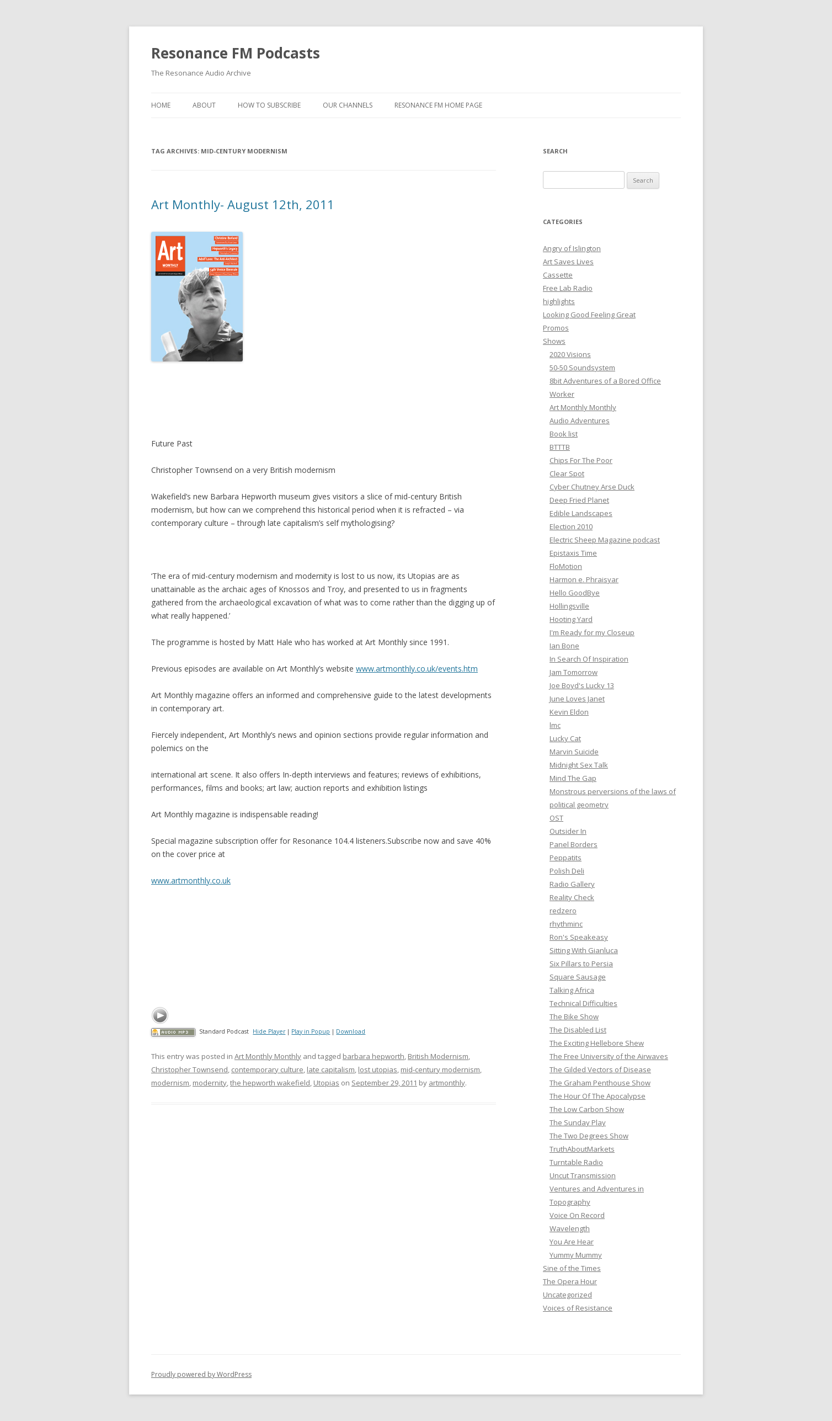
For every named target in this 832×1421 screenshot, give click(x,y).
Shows (554, 341)
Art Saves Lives (568, 262)
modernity (210, 1083)
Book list (564, 434)
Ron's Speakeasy (579, 937)
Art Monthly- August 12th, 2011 (242, 204)
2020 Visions (570, 354)
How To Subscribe (269, 105)
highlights (559, 301)
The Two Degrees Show (589, 1136)
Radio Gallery (572, 884)
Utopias (326, 1083)
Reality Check (572, 897)
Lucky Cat (565, 738)
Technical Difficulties (583, 1003)
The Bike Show (574, 1016)
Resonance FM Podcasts (235, 53)
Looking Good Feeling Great (589, 315)
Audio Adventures (580, 420)
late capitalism (331, 1069)
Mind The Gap (573, 778)
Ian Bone (564, 646)
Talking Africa (572, 990)
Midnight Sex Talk (579, 765)
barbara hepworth (373, 1056)
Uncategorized (567, 1295)
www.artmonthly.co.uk (191, 880)
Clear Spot (567, 473)
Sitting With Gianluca (584, 950)
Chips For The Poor (581, 460)
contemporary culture (267, 1069)
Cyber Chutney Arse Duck (592, 487)
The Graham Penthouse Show (600, 1083)
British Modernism (438, 1056)
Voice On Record (577, 1215)
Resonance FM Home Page (438, 105)
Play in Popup (310, 1031)
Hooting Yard (571, 619)
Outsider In (568, 831)
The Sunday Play (578, 1122)
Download (350, 1031)
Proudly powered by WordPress (201, 1374)
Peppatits (566, 858)
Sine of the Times (572, 1268)
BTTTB (560, 447)
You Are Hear (572, 1242)
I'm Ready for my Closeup (592, 632)
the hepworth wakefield (270, 1083)
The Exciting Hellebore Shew (597, 1043)
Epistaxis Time (573, 553)
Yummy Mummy (576, 1255)
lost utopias (377, 1069)
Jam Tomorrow (574, 672)
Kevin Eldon (569, 712)
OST (556, 818)
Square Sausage (578, 977)
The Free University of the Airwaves (609, 1056)
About (204, 105)
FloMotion (566, 566)
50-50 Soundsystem (582, 367)
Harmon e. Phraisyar (584, 579)
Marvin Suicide (574, 752)
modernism (170, 1083)
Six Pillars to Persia (581, 963)
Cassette (558, 275)
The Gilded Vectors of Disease (600, 1069)
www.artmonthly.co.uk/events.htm (417, 668)
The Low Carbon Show (587, 1109)
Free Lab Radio (568, 288)
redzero (563, 911)
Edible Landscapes (581, 513)
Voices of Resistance (577, 1308)
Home (160, 105)
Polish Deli (567, 871)
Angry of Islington (572, 248)
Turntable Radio (576, 1162)
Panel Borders (574, 844)
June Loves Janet (577, 699)
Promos (556, 328)
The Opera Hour (570, 1281)
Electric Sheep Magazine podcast (605, 540)
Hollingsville (569, 606)
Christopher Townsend (189, 1069)
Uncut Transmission (583, 1175)
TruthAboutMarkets (582, 1149)
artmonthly (447, 1083)
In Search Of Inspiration (589, 659)
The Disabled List (578, 1030)
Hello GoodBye (575, 593)
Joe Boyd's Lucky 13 (582, 685)
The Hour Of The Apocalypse (598, 1096)
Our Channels (347, 105)
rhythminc (566, 924)
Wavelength (570, 1228)
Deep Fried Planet (579, 500)
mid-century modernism (440, 1069)
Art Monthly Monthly (267, 1056)
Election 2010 (571, 526)
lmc (555, 725)
